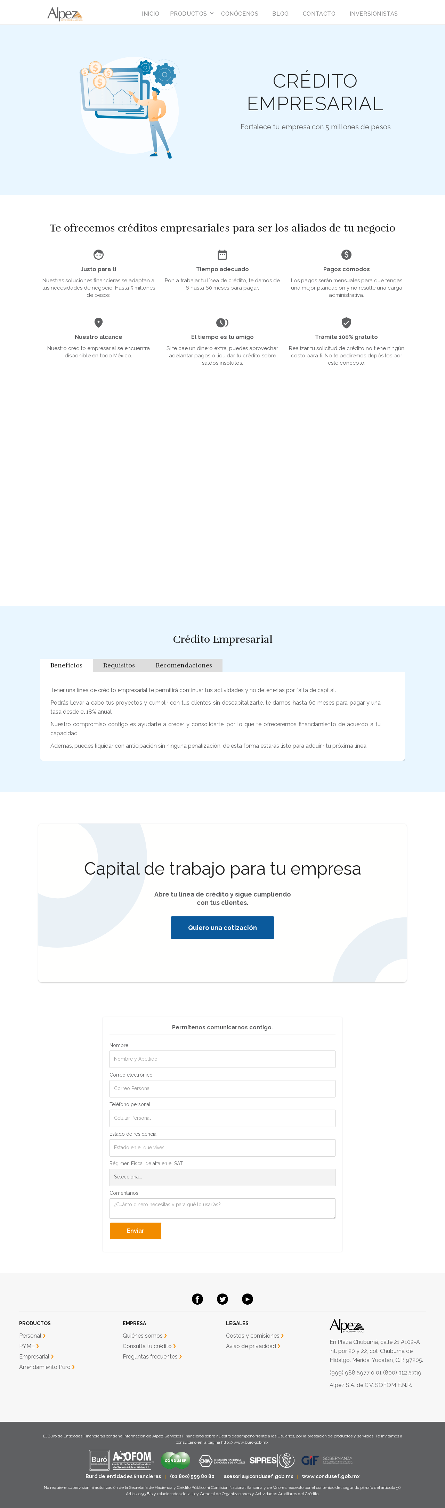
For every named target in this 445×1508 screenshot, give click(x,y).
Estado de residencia (133, 1134)
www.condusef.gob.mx (330, 1476)
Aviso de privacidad (251, 1346)
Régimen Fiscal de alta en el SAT (146, 1163)
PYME (27, 1346)
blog (280, 13)
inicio (151, 13)
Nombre (119, 1045)
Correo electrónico (131, 1075)
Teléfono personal (130, 1104)
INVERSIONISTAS (374, 13)
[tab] (66, 665)
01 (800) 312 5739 (398, 1372)
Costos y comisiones (253, 1335)
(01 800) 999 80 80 (192, 1476)
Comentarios (124, 1193)
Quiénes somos (143, 1335)
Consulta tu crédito (147, 1346)
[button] (190, 14)
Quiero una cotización (222, 927)
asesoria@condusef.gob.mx (258, 1476)
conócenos (239, 13)
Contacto (319, 13)
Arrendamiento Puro (45, 1367)
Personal (30, 1335)
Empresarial (34, 1356)
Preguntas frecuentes (150, 1356)
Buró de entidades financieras (123, 1476)
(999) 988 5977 (350, 1372)
